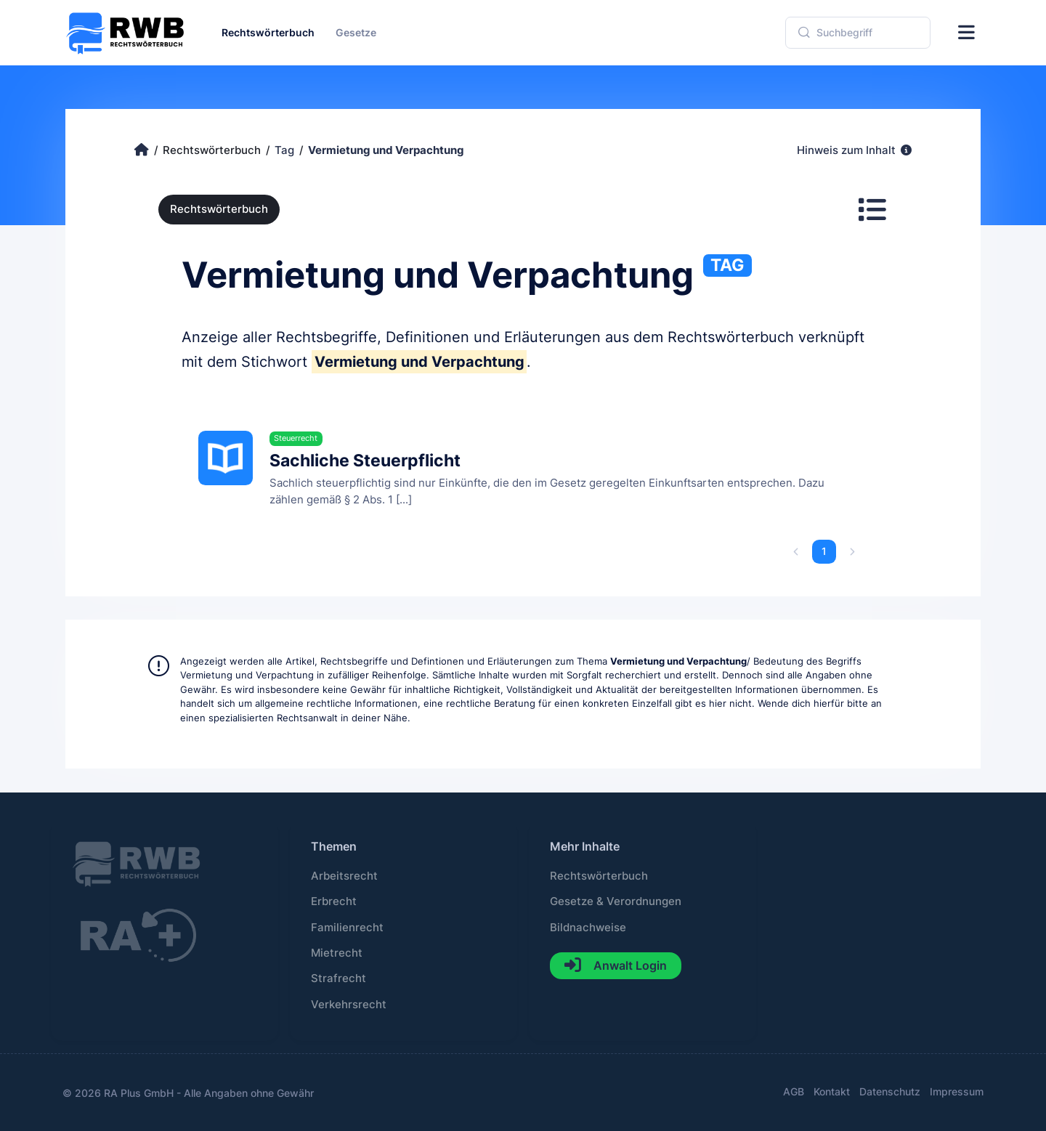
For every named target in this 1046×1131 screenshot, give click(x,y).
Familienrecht (347, 927)
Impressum (957, 1091)
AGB (793, 1091)
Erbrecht (334, 901)
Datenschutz (889, 1091)
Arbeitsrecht (344, 876)
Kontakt (832, 1091)
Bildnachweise (588, 927)
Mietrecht (336, 953)
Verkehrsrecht (348, 1004)
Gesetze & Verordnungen (615, 901)
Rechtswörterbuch (219, 209)
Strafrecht (338, 978)
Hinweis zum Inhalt (854, 150)
